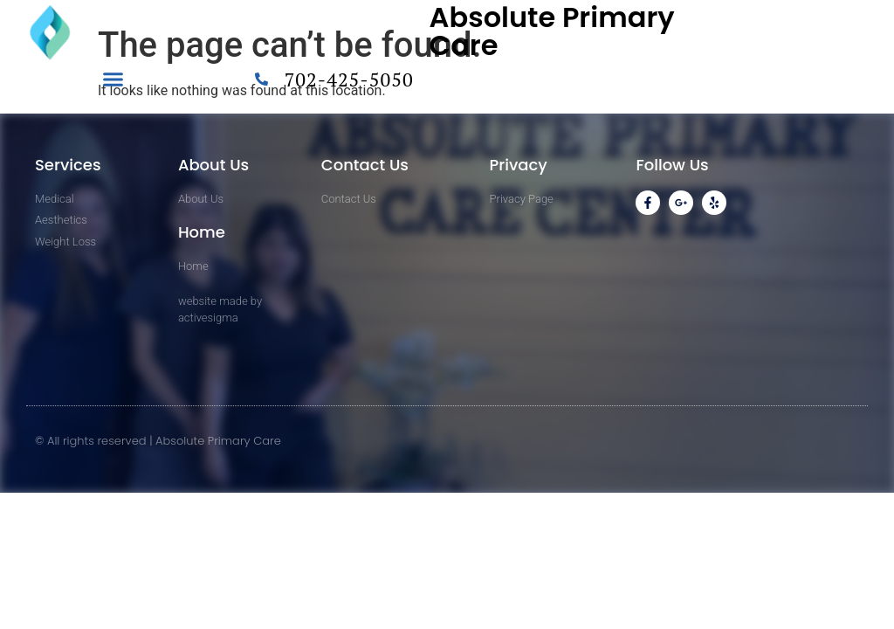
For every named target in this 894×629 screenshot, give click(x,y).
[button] (113, 79)
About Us (213, 165)
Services (68, 165)
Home (201, 232)
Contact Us (365, 165)
